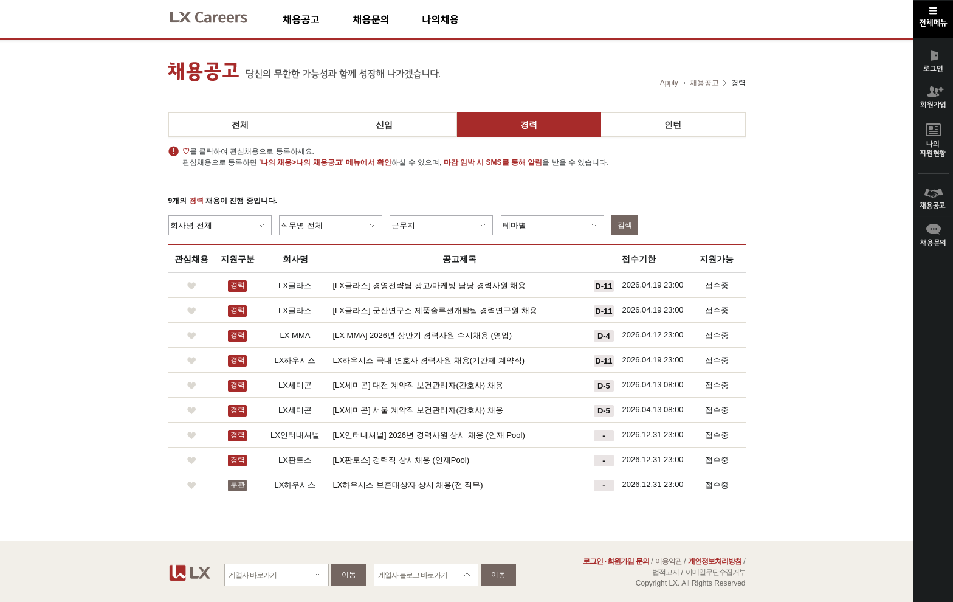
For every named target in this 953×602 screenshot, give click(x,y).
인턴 (672, 125)
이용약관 (668, 561)
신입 (384, 125)
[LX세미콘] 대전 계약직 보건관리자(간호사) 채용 (418, 385)
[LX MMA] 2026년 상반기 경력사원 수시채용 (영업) (422, 335)
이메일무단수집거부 (716, 572)
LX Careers (218, 15)
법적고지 (665, 572)
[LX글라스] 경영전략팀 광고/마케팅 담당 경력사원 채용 (429, 285)
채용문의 (387, 19)
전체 (240, 125)
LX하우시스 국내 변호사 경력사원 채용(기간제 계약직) (429, 360)
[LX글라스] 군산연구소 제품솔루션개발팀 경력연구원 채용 (435, 310)
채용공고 (318, 19)
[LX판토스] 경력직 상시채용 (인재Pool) (401, 460)
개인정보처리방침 (714, 561)
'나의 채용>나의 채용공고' (301, 162)
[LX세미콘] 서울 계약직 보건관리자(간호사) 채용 (418, 410)
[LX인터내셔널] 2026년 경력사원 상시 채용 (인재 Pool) (429, 435)
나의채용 (458, 19)
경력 (528, 125)
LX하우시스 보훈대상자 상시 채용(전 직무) (408, 485)
